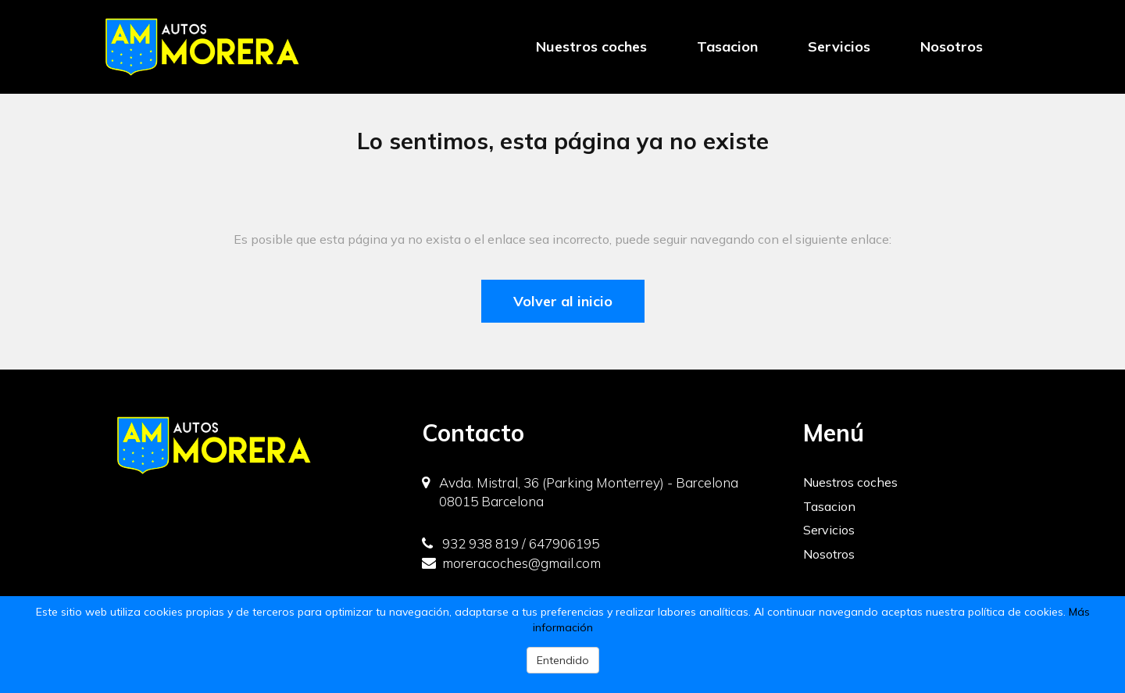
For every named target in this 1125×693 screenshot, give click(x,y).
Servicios (839, 46)
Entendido (563, 660)
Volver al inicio (562, 301)
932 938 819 (470, 543)
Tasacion (727, 46)
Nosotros (951, 46)
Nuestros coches (591, 46)
